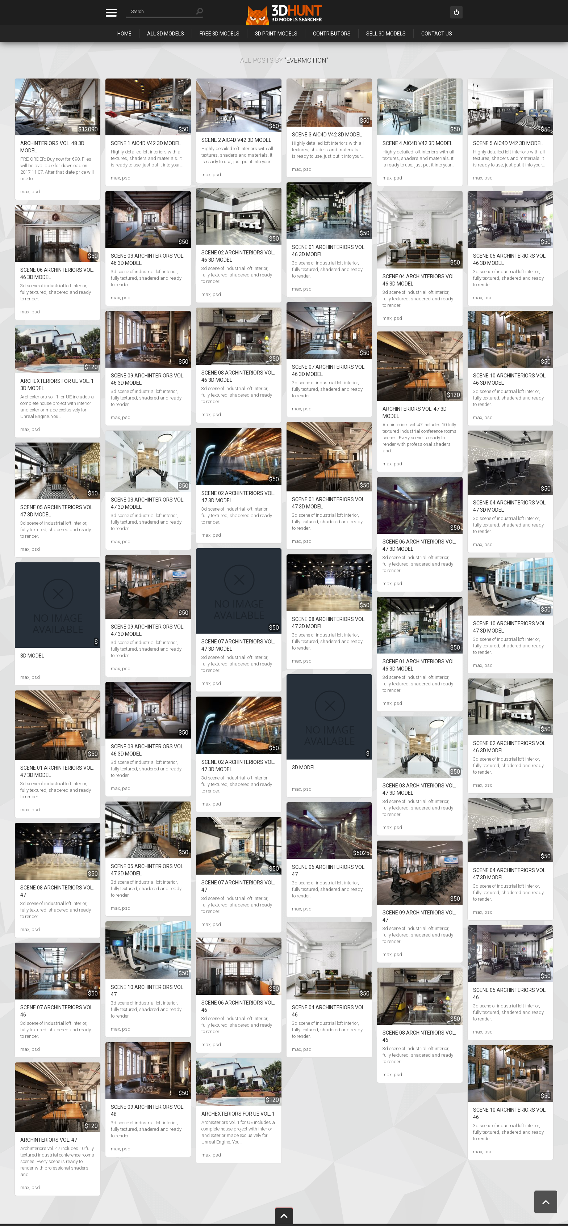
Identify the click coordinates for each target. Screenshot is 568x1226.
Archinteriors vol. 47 (48, 1140)
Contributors (332, 34)
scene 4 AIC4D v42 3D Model (417, 143)
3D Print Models (276, 34)
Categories (111, 13)
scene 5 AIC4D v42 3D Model (508, 143)
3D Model (32, 656)
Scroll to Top (545, 1202)
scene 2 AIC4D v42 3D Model (236, 140)
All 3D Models (165, 34)
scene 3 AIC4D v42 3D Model (327, 135)
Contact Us (436, 34)
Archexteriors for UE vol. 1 (238, 1114)
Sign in (456, 12)
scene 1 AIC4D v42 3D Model (146, 143)
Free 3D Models (219, 34)
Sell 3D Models (386, 34)
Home (124, 34)
